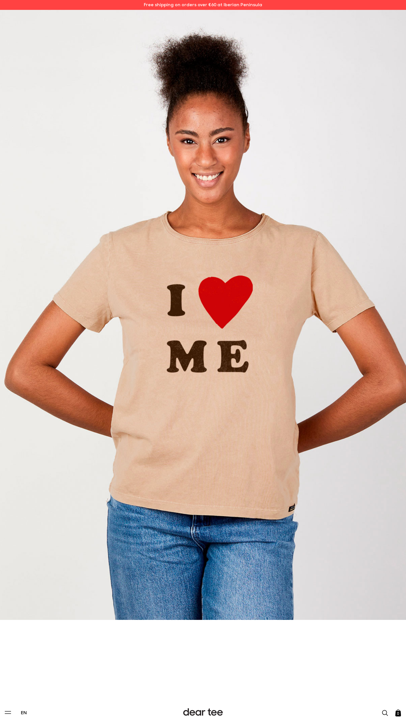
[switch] (272, 691)
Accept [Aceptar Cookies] (199, 711)
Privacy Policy (149, 678)
